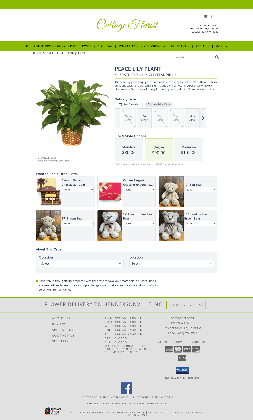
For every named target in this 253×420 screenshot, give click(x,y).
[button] (208, 16)
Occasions (155, 46)
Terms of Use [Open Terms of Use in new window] (137, 414)
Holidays (180, 46)
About (202, 46)
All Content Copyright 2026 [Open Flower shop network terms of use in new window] (91, 412)
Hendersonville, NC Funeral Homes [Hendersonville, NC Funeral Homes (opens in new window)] (104, 397)
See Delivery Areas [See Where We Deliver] (186, 305)
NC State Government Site (148, 403)
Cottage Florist (126, 25)
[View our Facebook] (126, 392)
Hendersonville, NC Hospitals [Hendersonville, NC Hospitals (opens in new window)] (152, 397)
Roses (86, 46)
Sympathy (128, 46)
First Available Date (159, 104)
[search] (217, 57)
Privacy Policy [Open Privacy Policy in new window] (159, 412)
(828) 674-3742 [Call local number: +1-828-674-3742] (209, 31)
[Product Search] (194, 57)
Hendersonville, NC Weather (107, 403)
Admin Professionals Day (55, 46)
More (221, 46)
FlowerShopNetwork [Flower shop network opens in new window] (129, 412)
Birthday (105, 46)
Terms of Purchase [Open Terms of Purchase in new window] (188, 412)
